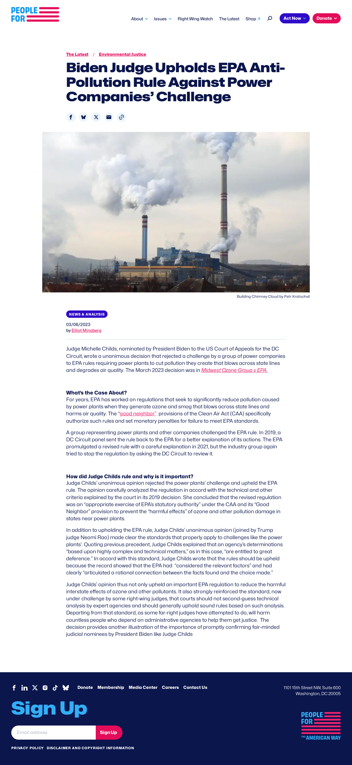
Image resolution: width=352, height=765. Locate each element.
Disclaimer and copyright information (90, 748)
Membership (110, 687)
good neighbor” (138, 413)
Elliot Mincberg (86, 330)
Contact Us (195, 687)
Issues (160, 18)
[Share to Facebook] (70, 117)
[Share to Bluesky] (83, 117)
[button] (121, 117)
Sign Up (108, 732)
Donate (324, 18)
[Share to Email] (108, 117)
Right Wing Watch (195, 18)
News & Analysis (87, 314)
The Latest (229, 18)
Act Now (292, 18)
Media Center (143, 687)
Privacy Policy (27, 748)
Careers (170, 687)
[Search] (270, 17)
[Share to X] (96, 117)
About (137, 18)
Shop (251, 18)
